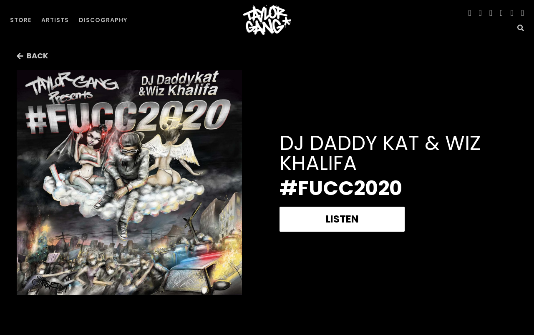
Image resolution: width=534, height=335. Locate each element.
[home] (267, 20)
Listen (342, 219)
